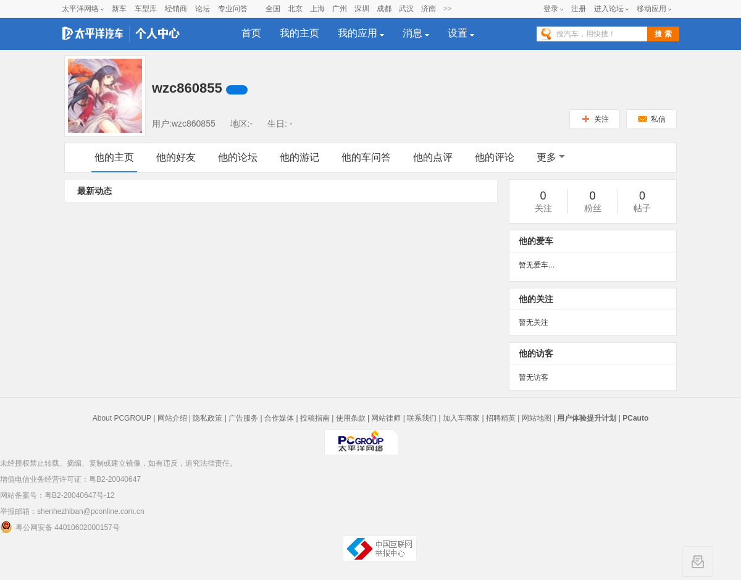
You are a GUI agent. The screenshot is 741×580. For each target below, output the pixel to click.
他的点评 (433, 157)
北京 (295, 8)
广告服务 (243, 418)
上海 (317, 8)
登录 (550, 8)
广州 (339, 8)
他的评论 (494, 157)
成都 (384, 8)
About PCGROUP (122, 418)
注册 (578, 8)
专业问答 (233, 8)
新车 (119, 8)
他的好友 (176, 157)
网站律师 (386, 418)
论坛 (202, 8)
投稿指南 (315, 418)
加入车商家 (461, 418)
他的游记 (299, 157)
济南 (428, 8)
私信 (652, 119)
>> (447, 8)
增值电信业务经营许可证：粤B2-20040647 (70, 479)
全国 (273, 8)
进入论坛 (609, 8)
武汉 (406, 8)
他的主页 (114, 157)
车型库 (146, 8)
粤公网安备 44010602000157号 (60, 527)
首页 (251, 33)
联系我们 (422, 418)
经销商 (176, 8)
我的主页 (299, 33)
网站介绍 (172, 418)
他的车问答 (366, 157)
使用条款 (351, 418)
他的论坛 (237, 157)
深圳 (361, 8)
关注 (595, 119)
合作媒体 (279, 418)
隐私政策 (207, 418)
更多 (551, 157)
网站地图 (536, 418)
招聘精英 (501, 418)
